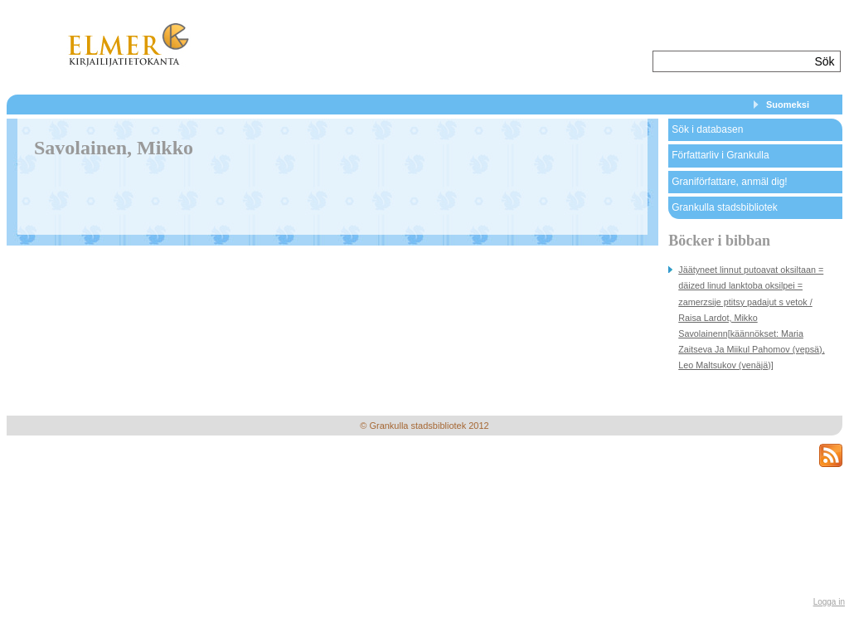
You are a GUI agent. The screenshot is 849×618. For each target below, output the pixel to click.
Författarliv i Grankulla (720, 155)
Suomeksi (787, 104)
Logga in (829, 601)
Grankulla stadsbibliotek (724, 207)
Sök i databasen (707, 129)
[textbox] (731, 61)
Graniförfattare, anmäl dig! (729, 181)
